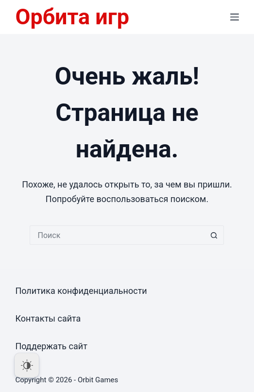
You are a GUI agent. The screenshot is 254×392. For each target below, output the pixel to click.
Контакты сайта (48, 318)
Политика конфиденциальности (81, 291)
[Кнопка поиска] (214, 235)
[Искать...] (117, 235)
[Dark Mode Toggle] (27, 365)
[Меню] (234, 17)
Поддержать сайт (51, 346)
